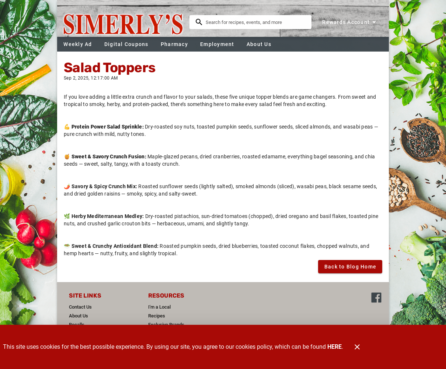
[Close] (357, 347)
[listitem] (80, 307)
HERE (334, 346)
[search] (256, 22)
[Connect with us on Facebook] (376, 297)
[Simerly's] (125, 22)
